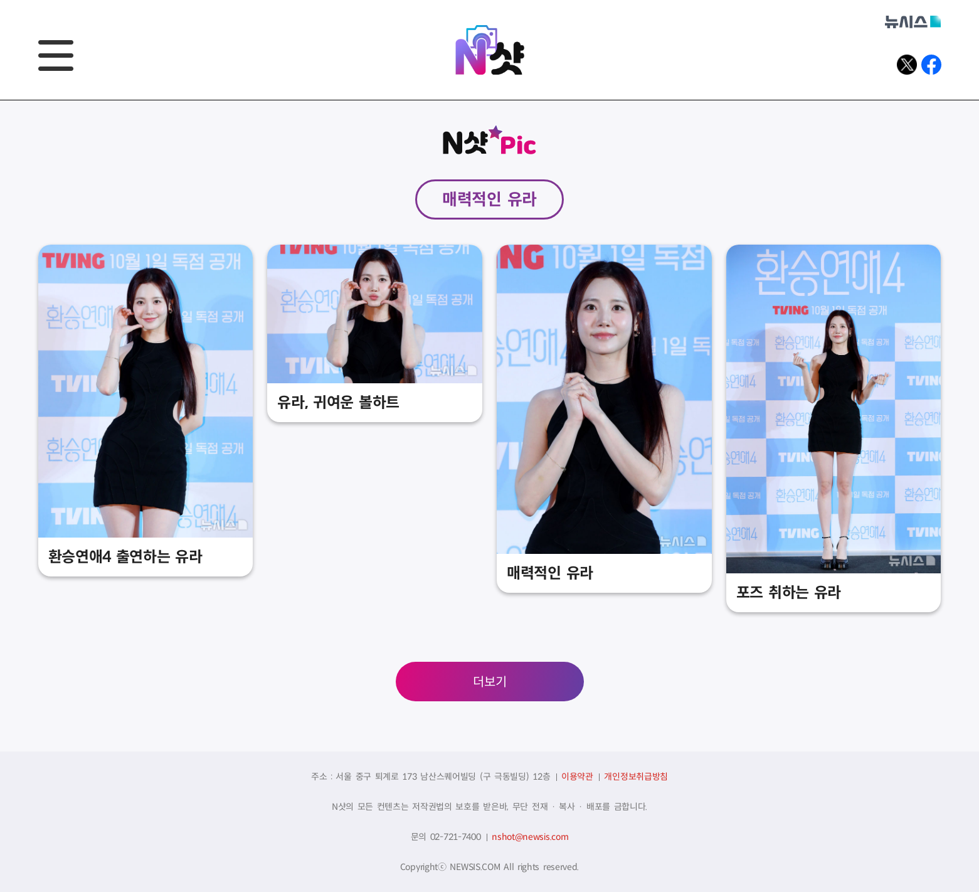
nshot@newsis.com (530, 836)
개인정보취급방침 (636, 776)
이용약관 (577, 776)
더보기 (490, 682)
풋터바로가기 (0, 100)
